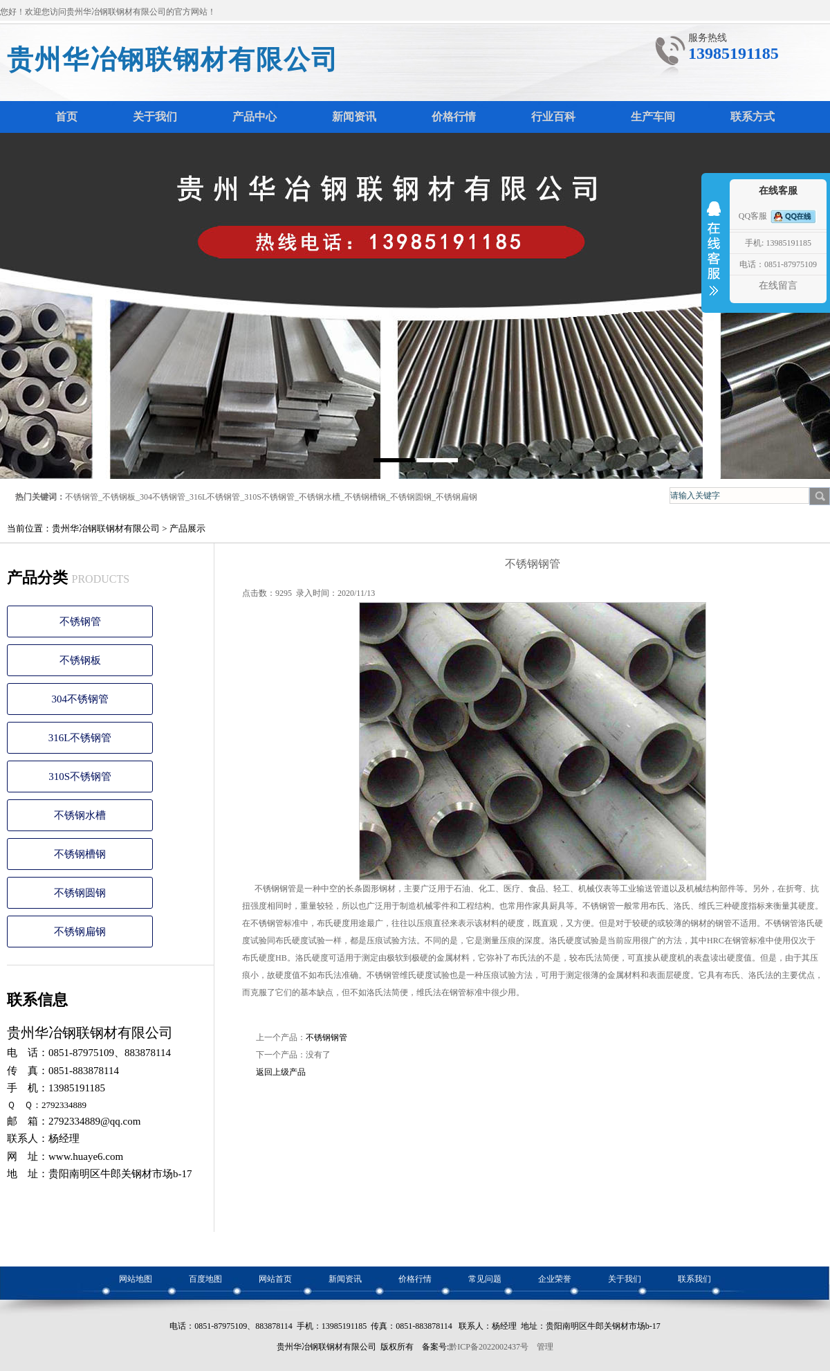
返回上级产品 (281, 1072)
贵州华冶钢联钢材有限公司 (173, 59)
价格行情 (415, 1279)
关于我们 (624, 1279)
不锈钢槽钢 (365, 497)
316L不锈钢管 (215, 497)
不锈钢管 (81, 497)
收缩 (713, 257)
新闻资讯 (345, 1279)
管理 (545, 1347)
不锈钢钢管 (326, 1037)
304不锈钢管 (162, 497)
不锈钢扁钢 (456, 497)
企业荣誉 (554, 1279)
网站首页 (275, 1279)
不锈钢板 (119, 497)
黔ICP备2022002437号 (488, 1347)
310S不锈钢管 (269, 497)
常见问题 (484, 1279)
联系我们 (694, 1279)
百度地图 (205, 1279)
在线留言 (778, 285)
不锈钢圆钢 (411, 497)
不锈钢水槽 (319, 497)
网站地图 (135, 1279)
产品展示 (187, 528)
